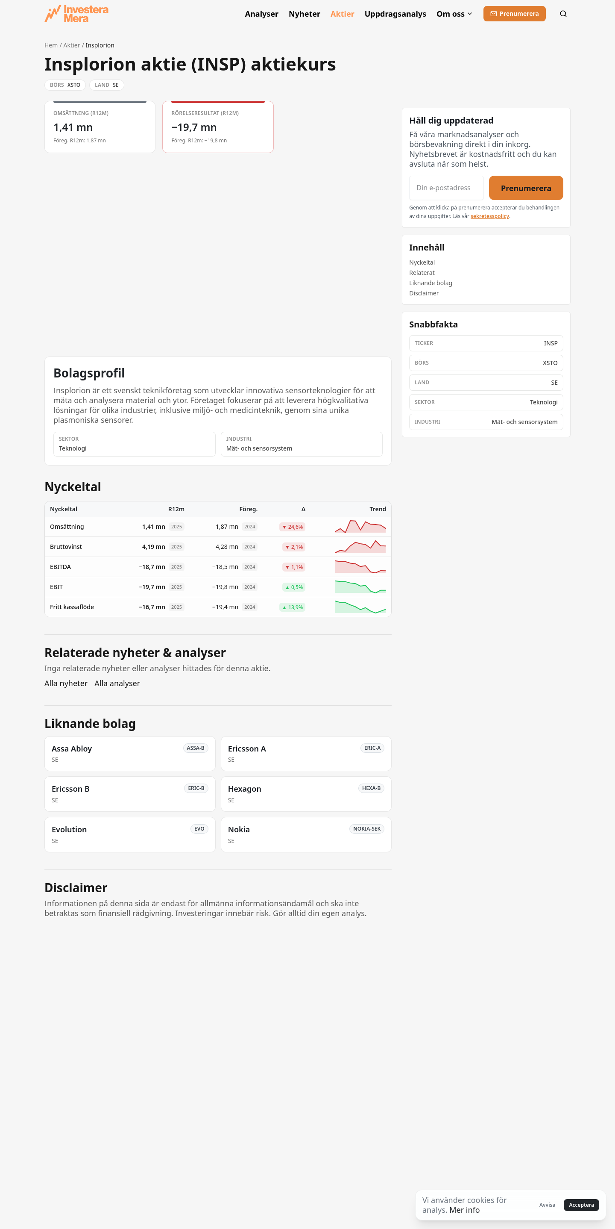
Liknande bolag (430, 283)
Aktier (342, 14)
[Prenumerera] (514, 13)
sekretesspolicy (490, 216)
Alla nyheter (66, 683)
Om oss (454, 14)
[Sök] (563, 13)
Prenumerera (526, 188)
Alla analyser (117, 683)
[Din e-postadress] (446, 188)
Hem (51, 45)
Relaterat (421, 272)
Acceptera (581, 1204)
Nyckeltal (422, 262)
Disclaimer (424, 293)
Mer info (464, 1210)
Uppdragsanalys (396, 14)
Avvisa (547, 1204)
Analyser (261, 14)
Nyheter (304, 14)
